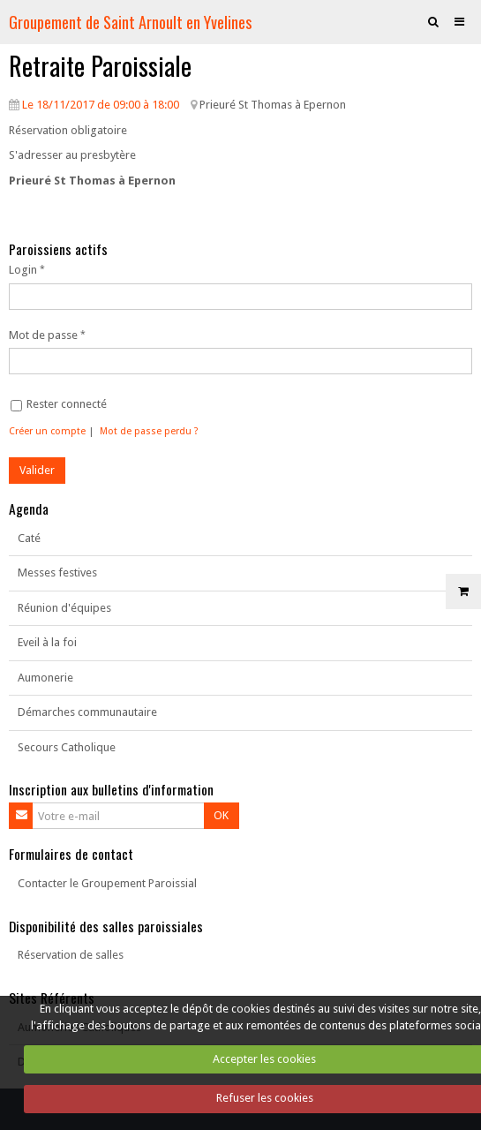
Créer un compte (47, 431)
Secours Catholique (67, 747)
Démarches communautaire (87, 712)
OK (221, 815)
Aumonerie (45, 677)
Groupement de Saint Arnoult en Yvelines (130, 22)
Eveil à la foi (47, 642)
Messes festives (57, 572)
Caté (29, 538)
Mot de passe (43, 335)
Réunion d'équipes (64, 607)
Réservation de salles (71, 954)
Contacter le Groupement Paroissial (107, 883)
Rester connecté (59, 404)
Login (23, 269)
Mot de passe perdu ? (149, 431)
